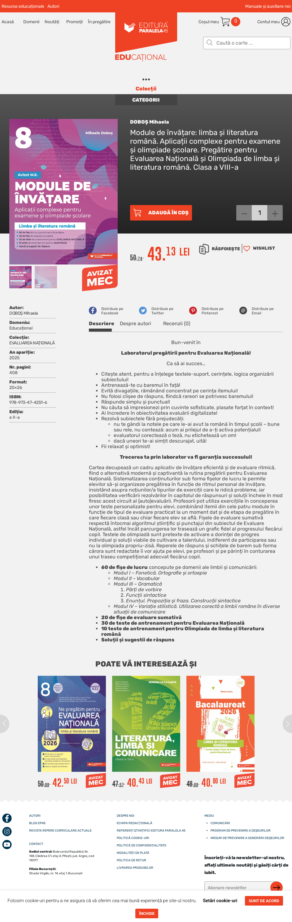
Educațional (21, 328)
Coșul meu (208, 21)
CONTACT (36, 844)
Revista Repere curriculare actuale (60, 830)
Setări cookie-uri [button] (220, 900)
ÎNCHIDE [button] (147, 913)
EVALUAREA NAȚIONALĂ (32, 343)
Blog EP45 (37, 823)
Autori (53, 6)
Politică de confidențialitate (141, 845)
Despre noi (125, 816)
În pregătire (99, 21)
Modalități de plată (133, 853)
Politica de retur (131, 860)
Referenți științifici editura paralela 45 (151, 830)
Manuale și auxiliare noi (267, 6)
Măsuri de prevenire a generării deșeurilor (247, 838)
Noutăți (52, 21)
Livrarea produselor (135, 868)
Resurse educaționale (23, 6)
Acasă (8, 21)
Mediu (209, 816)
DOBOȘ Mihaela (149, 122)
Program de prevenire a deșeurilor (241, 830)
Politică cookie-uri (133, 838)
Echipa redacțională (134, 823)
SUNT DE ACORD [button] (264, 900)
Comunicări (220, 823)
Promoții (74, 21)
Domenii (31, 21)
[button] (258, 248)
